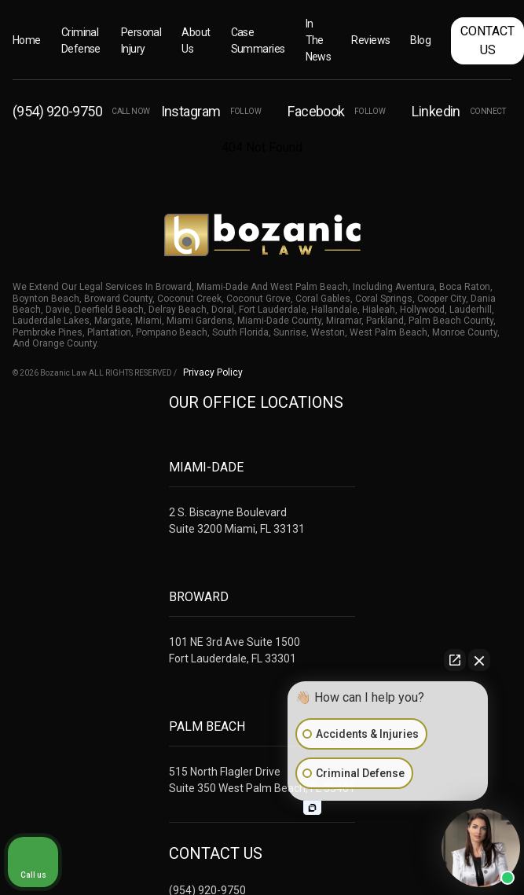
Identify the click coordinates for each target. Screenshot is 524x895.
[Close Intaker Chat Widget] (479, 660)
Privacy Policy (213, 372)
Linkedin (458, 111)
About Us (195, 40)
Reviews (370, 40)
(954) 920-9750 (81, 111)
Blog (420, 40)
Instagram (211, 111)
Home (27, 40)
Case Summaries (258, 40)
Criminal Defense (81, 40)
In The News (319, 40)
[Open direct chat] (455, 660)
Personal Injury (141, 40)
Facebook (336, 111)
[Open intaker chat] (312, 808)
